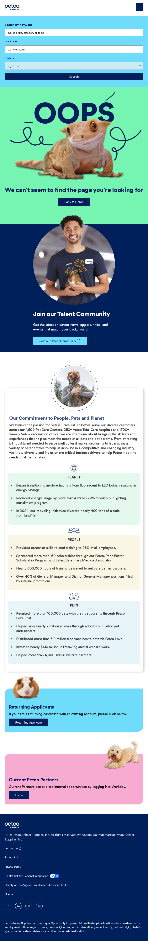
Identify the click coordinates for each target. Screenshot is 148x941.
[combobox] (74, 49)
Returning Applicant (28, 722)
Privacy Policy (13, 866)
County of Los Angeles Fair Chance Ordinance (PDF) (36, 885)
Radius (9, 58)
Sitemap (9, 894)
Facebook (8, 906)
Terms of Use (12, 857)
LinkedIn (18, 906)
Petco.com (11, 848)
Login (19, 795)
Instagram (39, 906)
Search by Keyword (18, 25)
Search (74, 76)
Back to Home (73, 202)
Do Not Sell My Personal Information (32, 876)
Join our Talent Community (54, 341)
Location (11, 41)
